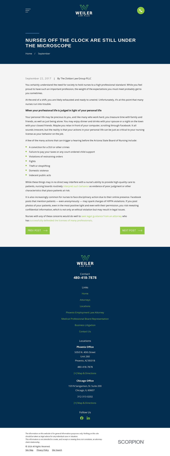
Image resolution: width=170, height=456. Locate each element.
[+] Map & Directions (85, 373)
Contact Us (85, 331)
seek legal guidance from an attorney (101, 216)
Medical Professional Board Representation (85, 318)
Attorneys (85, 299)
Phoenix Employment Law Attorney (85, 312)
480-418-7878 (85, 277)
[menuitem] (29, 450)
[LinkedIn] (88, 418)
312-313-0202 (85, 396)
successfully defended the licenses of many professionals (61, 220)
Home (85, 293)
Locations (85, 306)
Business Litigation (85, 325)
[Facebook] (81, 418)
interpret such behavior (76, 186)
